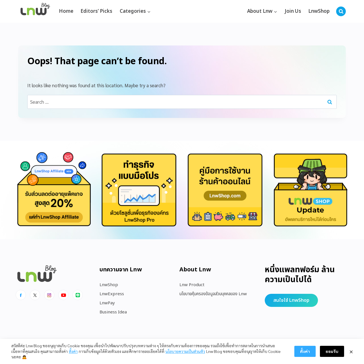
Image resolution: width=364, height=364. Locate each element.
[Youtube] (63, 295)
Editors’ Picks (96, 11)
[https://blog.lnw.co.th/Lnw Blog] (35, 11)
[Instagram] (49, 295)
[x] (35, 295)
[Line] (78, 295)
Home (66, 11)
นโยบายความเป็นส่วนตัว (185, 351)
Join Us (293, 11)
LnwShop (319, 11)
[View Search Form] (341, 11)
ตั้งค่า (73, 351)
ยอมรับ (332, 351)
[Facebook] (21, 295)
